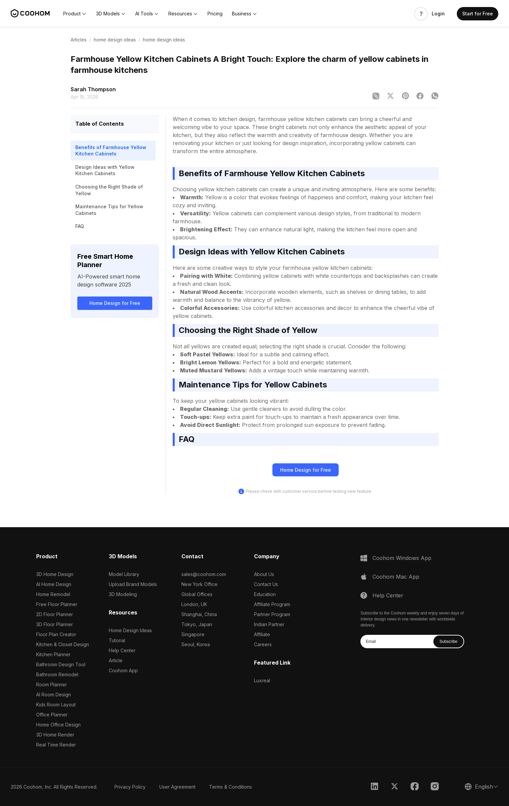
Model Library (124, 574)
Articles (79, 39)
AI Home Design (53, 584)
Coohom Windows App (401, 558)
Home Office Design (58, 724)
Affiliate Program (272, 604)
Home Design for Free (114, 303)
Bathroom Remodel (57, 674)
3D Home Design (54, 574)
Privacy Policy (130, 787)
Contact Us (266, 584)
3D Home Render (55, 734)
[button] (75, 14)
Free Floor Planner (56, 604)
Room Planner (51, 684)
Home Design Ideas (130, 630)
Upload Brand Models (133, 584)
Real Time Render (56, 744)
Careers (263, 644)
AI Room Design (53, 694)
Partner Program (272, 614)
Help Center (122, 650)
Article (115, 660)
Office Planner (52, 714)
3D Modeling (123, 594)
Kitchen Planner (53, 654)
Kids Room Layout (56, 704)
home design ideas (115, 39)
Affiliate (262, 634)
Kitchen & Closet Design (62, 644)
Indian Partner (269, 624)
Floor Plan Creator (56, 634)
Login (438, 13)
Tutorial (117, 640)
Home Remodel (53, 594)
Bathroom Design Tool (60, 664)
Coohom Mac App (395, 576)
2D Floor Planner (54, 614)
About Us (264, 574)
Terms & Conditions (230, 787)
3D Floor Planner (54, 624)
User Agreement (177, 787)
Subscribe (448, 641)
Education (265, 594)
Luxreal (262, 680)
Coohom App (123, 670)
